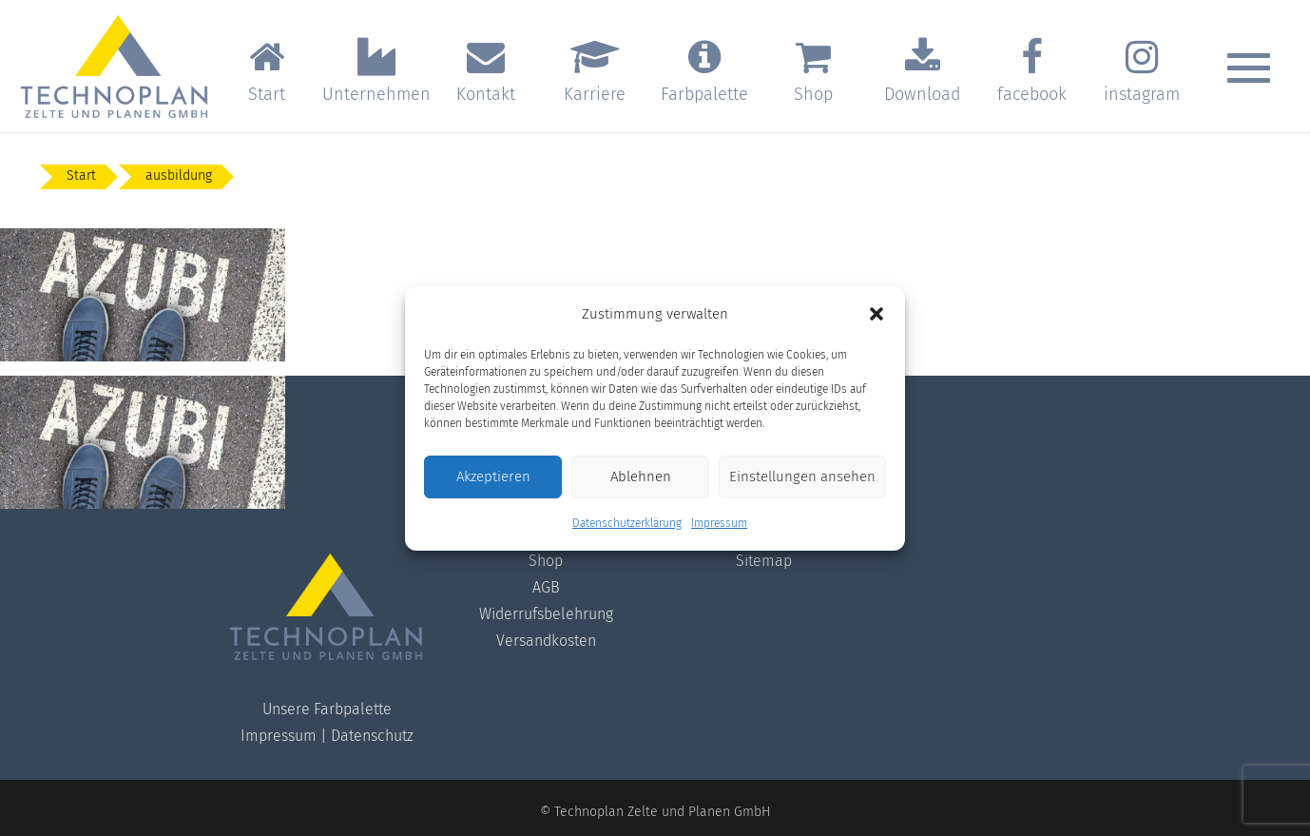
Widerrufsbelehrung (546, 614)
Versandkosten (546, 641)
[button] (876, 313)
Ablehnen (640, 476)
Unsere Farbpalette (327, 709)
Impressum (719, 523)
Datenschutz (372, 736)
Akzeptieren (493, 476)
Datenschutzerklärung (627, 523)
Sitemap (764, 561)
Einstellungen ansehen (802, 476)
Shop (546, 561)
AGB (546, 587)
